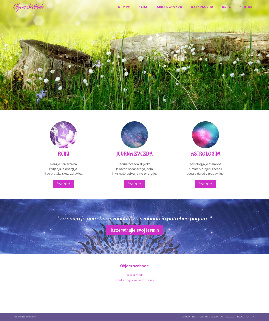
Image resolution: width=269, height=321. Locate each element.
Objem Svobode (28, 7)
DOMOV (186, 316)
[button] (63, 184)
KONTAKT (250, 316)
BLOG (240, 316)
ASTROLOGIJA (205, 154)
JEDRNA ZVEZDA (134, 154)
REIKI (63, 154)
